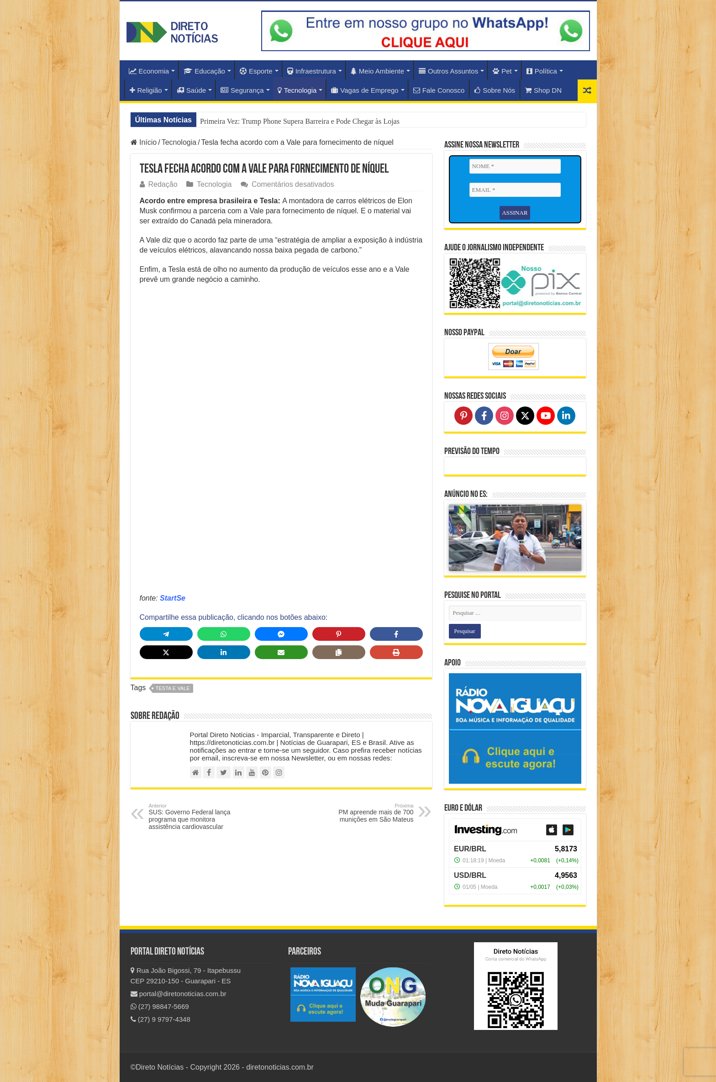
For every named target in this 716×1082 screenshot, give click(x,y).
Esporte (256, 71)
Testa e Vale (173, 688)
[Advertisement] (281, 358)
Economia (149, 71)
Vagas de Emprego (364, 90)
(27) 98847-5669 (160, 1006)
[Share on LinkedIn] (223, 652)
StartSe (172, 598)
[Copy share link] (338, 652)
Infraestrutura (311, 71)
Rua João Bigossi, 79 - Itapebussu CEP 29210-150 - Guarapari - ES (186, 975)
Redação (163, 184)
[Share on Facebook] (396, 634)
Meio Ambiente (377, 71)
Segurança (242, 90)
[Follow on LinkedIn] (566, 415)
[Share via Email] (281, 652)
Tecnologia (297, 90)
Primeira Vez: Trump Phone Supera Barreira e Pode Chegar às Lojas (300, 121)
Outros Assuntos (448, 71)
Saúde (191, 90)
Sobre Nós (494, 90)
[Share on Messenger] (281, 634)
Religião (146, 90)
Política (541, 71)
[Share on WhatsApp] (223, 634)
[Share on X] (166, 652)
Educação (204, 71)
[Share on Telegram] (166, 634)
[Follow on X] (525, 415)
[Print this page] (396, 652)
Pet (502, 71)
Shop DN (543, 90)
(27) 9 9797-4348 (160, 1019)
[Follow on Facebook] (484, 415)
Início (144, 142)
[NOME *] (515, 166)
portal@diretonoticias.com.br (178, 994)
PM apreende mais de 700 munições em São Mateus (367, 813)
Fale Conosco (439, 90)
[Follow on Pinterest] (463, 415)
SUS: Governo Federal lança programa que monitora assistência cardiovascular (195, 816)
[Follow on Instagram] (504, 415)
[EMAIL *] (515, 190)
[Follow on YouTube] (546, 415)
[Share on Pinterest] (338, 634)
